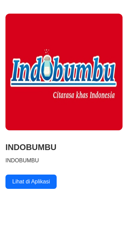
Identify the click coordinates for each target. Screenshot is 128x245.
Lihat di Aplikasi (31, 181)
